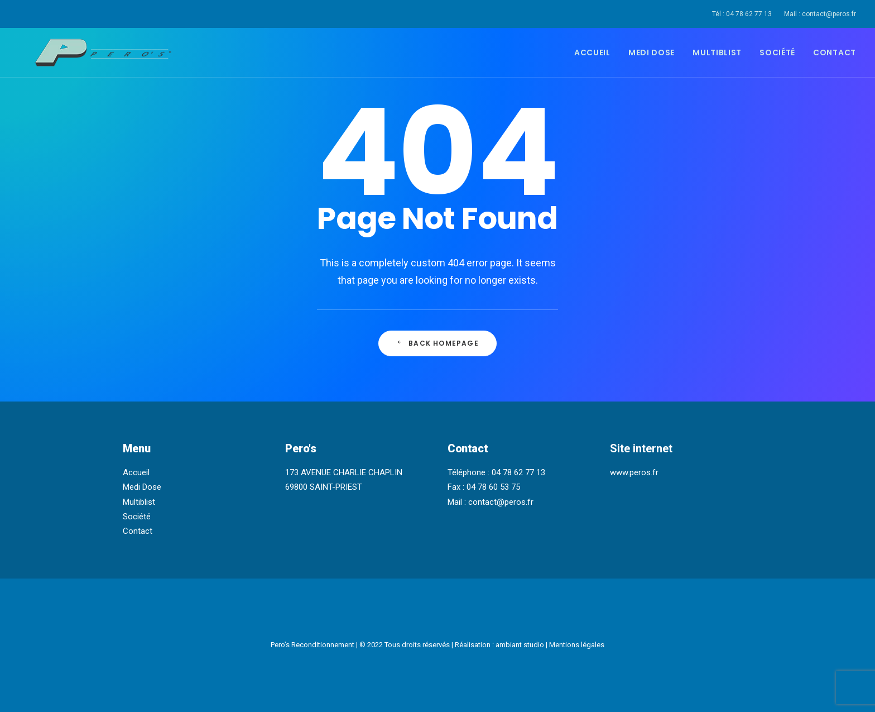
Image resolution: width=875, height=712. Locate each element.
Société (777, 52)
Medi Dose (651, 52)
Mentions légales (576, 645)
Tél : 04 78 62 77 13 (742, 14)
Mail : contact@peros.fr (820, 14)
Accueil (592, 52)
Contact (834, 52)
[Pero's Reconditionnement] (88, 52)
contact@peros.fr (500, 502)
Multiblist (717, 52)
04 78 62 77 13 (518, 472)
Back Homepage (437, 343)
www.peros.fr (634, 472)
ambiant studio (520, 645)
